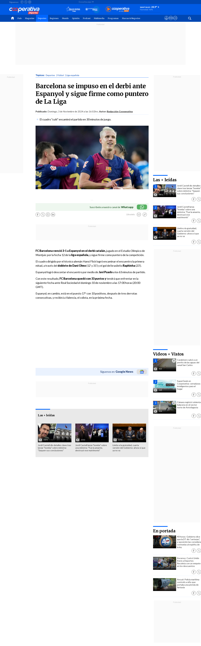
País (19, 18)
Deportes (42, 18)
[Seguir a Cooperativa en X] (25, 2)
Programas (113, 18)
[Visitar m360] (171, 20)
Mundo (65, 18)
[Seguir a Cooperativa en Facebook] (22, 2)
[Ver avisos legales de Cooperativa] (166, 20)
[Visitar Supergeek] (175, 20)
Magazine (29, 18)
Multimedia (99, 18)
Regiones (54, 18)
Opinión (75, 18)
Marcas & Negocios (131, 18)
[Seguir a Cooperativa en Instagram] (29, 2)
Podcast (86, 18)
